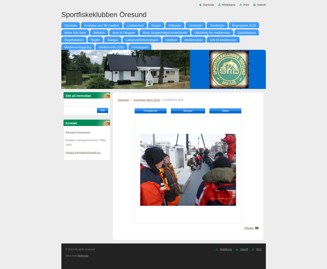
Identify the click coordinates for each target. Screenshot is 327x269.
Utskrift (261, 4)
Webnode (83, 255)
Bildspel (187, 110)
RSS (246, 4)
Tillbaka (249, 228)
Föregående (150, 110)
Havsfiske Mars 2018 (146, 100)
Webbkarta (228, 4)
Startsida (208, 4)
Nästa (225, 110)
